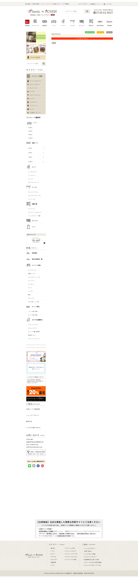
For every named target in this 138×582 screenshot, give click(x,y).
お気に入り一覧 (90, 32)
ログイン (109, 32)
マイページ (100, 32)
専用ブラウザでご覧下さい (69, 561)
